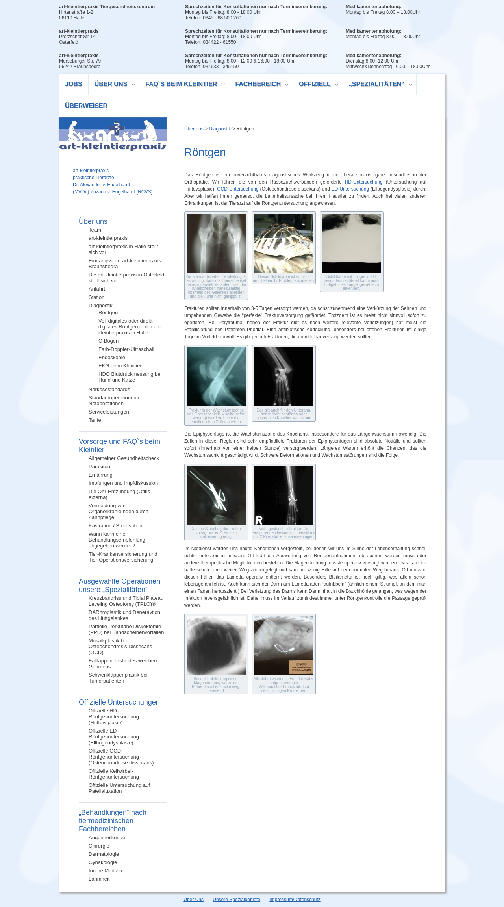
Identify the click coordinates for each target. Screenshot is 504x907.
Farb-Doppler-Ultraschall (126, 349)
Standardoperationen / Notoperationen (114, 400)
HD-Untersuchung (364, 182)
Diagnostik (101, 305)
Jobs (73, 84)
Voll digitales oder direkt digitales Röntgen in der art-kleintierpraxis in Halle (129, 327)
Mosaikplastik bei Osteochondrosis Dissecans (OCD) (120, 646)
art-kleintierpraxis (108, 238)
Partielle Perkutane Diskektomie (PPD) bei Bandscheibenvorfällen (126, 629)
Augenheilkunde (107, 837)
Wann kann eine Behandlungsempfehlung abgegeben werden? (117, 540)
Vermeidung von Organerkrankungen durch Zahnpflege (118, 511)
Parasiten (99, 466)
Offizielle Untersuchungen (119, 702)
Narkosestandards (109, 389)
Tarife (95, 420)
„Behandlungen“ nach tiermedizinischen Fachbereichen (112, 821)
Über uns (112, 85)
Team (95, 230)
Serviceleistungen (109, 412)
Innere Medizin (105, 871)
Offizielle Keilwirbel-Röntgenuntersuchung (114, 774)
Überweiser (86, 105)
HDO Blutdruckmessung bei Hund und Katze (129, 377)
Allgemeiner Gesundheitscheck (124, 458)
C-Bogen (108, 341)
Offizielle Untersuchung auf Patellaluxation (119, 788)
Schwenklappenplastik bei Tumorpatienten (118, 678)
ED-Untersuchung (350, 189)
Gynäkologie (103, 862)
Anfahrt (97, 289)
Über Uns (193, 899)
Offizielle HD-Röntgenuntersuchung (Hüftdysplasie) (114, 716)
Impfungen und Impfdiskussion (123, 483)
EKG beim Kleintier (120, 366)
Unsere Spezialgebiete (236, 899)
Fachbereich (259, 85)
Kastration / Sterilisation (116, 526)
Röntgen (108, 312)
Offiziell (316, 85)
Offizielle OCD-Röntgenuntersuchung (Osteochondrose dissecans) (121, 757)
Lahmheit (99, 879)
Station (96, 297)
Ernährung (101, 475)
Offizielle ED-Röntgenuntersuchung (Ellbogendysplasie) (114, 737)
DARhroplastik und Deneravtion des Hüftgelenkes (124, 615)
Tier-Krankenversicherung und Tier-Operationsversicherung (123, 557)
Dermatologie (104, 854)
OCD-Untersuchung (237, 189)
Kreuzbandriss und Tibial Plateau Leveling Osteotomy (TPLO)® (126, 601)
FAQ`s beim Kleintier (182, 85)
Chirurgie (99, 846)
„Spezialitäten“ (378, 85)
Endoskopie (111, 357)
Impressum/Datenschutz (294, 899)
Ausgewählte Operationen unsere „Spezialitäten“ (119, 585)
